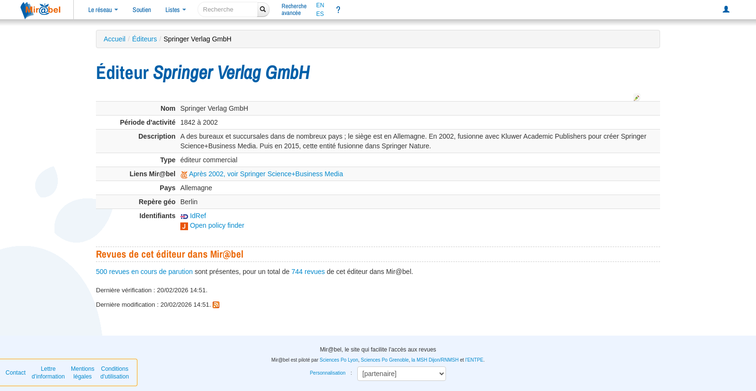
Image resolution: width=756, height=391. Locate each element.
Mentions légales (82, 372)
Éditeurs (144, 39)
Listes (175, 9)
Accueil (114, 39)
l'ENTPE (474, 360)
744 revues (308, 271)
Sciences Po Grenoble (385, 360)
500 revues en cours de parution (144, 271)
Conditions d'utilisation (114, 372)
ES (320, 14)
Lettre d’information (48, 372)
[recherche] (227, 9)
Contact (16, 372)
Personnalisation (328, 373)
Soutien (142, 9)
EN (320, 5)
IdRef (193, 216)
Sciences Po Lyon (339, 360)
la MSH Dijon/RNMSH (435, 360)
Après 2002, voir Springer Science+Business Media (261, 174)
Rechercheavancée (294, 9)
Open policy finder (212, 225)
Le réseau (103, 9)
